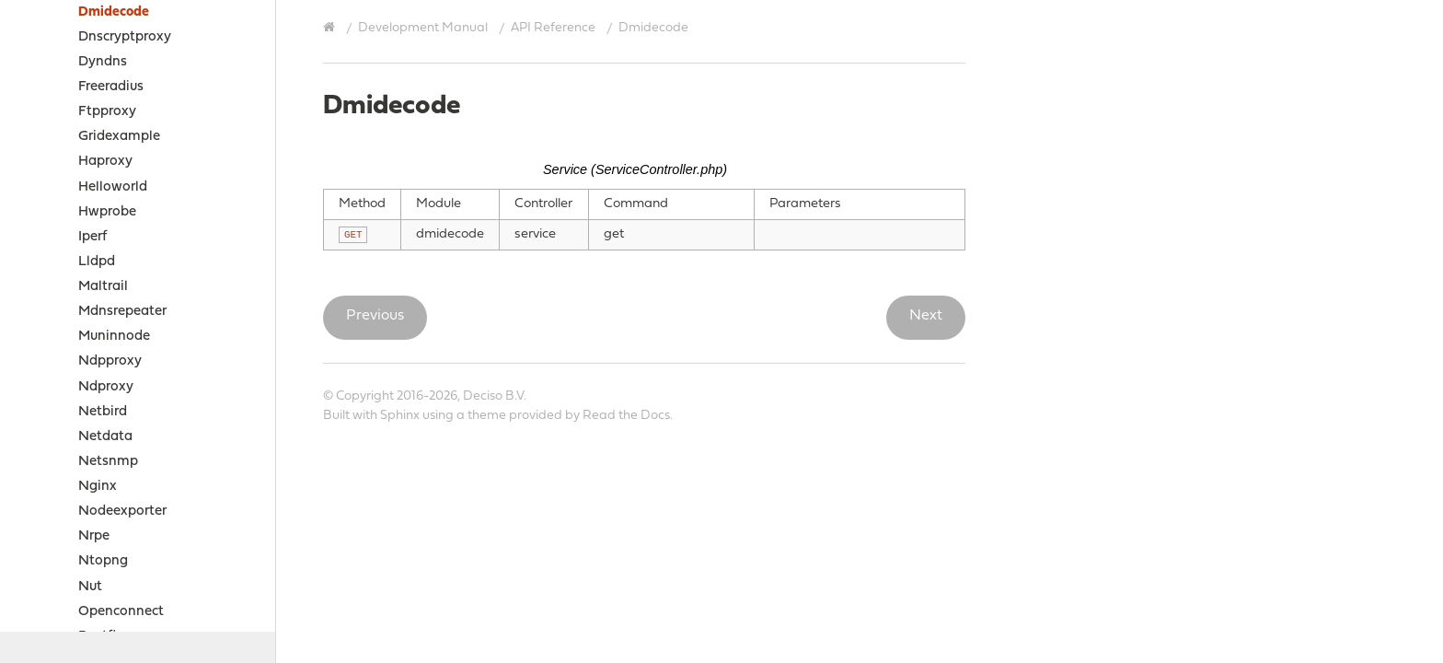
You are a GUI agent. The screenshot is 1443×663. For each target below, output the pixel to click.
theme (487, 416)
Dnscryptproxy (124, 37)
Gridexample (119, 137)
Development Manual (423, 28)
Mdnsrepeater (122, 312)
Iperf (92, 237)
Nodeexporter (122, 511)
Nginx (97, 487)
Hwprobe (107, 212)
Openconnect (121, 612)
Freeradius (111, 87)
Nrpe (94, 536)
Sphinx (400, 416)
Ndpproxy (110, 361)
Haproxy (105, 162)
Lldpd (96, 262)
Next (925, 315)
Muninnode (114, 336)
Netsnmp (108, 462)
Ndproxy (105, 387)
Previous (375, 315)
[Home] (331, 27)
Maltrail (103, 287)
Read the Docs (626, 416)
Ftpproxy (107, 112)
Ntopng (103, 561)
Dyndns (102, 62)
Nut (90, 587)
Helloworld (112, 187)
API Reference (553, 28)
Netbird (102, 412)
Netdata (105, 437)
